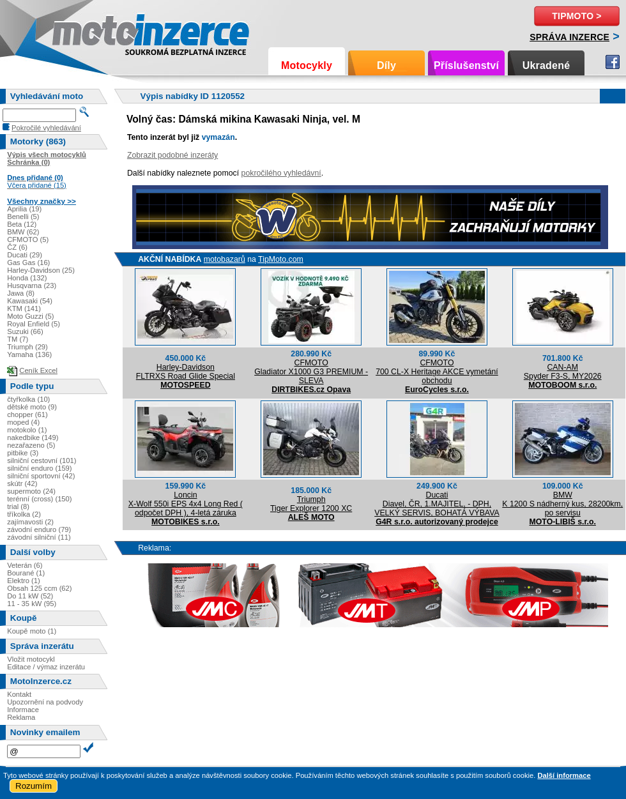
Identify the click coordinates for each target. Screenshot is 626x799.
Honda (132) (27, 278)
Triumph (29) (27, 347)
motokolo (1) (27, 430)
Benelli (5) (23, 216)
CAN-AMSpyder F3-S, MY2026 (563, 372)
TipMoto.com (280, 259)
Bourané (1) (26, 573)
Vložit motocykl (31, 659)
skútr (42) (22, 483)
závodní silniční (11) (39, 537)
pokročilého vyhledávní (281, 173)
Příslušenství (466, 65)
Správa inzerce (569, 37)
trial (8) (18, 506)
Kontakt (19, 694)
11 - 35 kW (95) (31, 603)
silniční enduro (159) (39, 468)
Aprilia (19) (24, 209)
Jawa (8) (20, 293)
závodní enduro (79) (39, 529)
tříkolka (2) (24, 514)
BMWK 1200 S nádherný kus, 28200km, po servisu (562, 504)
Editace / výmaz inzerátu (46, 667)
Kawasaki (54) (29, 301)
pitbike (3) (22, 453)
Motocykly (306, 65)
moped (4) (23, 422)
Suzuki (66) (25, 331)
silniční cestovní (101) (41, 460)
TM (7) (17, 339)
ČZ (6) (17, 247)
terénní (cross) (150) (39, 499)
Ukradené (546, 65)
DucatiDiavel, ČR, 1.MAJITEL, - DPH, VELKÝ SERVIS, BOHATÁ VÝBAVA (436, 504)
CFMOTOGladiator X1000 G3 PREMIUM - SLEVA (311, 371)
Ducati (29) (24, 255)
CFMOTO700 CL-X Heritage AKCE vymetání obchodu (437, 371)
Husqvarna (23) (31, 285)
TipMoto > (576, 16)
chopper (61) (27, 414)
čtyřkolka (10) (28, 399)
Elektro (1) (23, 580)
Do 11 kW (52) (30, 596)
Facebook (613, 62)
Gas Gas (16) (28, 262)
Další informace (563, 775)
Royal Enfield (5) (33, 324)
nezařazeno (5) (31, 445)
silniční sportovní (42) (41, 476)
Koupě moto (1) (31, 631)
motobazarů (224, 259)
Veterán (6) (24, 565)
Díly (386, 65)
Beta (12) (21, 224)
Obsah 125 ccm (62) (39, 588)
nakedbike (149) (32, 437)
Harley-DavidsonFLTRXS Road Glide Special (185, 372)
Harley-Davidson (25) (41, 270)
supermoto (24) (31, 491)
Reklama (21, 717)
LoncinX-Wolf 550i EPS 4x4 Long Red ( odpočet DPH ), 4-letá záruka (185, 504)
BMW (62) (23, 232)
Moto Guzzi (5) (30, 316)
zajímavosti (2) (30, 522)
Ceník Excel (38, 370)
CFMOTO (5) (28, 239)
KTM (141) (24, 308)
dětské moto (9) (32, 407)
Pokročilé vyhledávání (46, 128)
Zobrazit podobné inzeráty (172, 155)
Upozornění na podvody (45, 702)
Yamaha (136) (29, 354)
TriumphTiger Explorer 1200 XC (311, 504)
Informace (23, 709)
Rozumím (33, 786)
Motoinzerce (79, 32)
